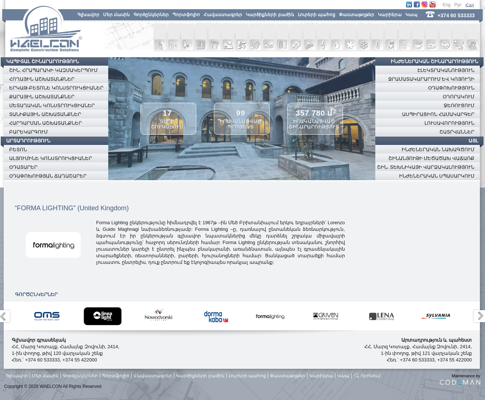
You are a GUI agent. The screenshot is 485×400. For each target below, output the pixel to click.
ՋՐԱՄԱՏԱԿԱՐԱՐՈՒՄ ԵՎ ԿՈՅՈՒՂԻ (431, 79)
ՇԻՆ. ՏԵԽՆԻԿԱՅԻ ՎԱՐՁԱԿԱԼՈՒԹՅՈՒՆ (425, 167)
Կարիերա (390, 14)
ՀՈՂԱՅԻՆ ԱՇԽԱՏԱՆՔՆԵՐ (41, 79)
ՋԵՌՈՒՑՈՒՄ (459, 105)
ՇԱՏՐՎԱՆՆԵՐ (457, 132)
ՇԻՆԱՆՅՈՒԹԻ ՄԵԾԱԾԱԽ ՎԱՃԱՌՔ (431, 158)
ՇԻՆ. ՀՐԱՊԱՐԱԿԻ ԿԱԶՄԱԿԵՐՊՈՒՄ (53, 70)
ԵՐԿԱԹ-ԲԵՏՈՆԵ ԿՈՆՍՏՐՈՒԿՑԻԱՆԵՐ (56, 88)
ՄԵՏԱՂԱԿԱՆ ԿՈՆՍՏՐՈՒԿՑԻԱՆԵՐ (52, 105)
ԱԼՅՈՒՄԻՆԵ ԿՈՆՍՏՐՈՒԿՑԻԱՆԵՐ (50, 158)
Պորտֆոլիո (186, 14)
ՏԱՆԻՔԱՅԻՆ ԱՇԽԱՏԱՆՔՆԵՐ (45, 114)
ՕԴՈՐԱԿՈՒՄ (458, 96)
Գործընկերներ (151, 14)
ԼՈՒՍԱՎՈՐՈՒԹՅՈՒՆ (449, 123)
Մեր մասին (116, 14)
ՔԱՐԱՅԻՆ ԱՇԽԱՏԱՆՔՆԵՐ (41, 96)
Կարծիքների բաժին (270, 14)
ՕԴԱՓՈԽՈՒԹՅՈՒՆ (451, 88)
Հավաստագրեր (223, 14)
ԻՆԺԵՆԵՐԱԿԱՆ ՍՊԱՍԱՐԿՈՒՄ (436, 176)
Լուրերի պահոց (316, 14)
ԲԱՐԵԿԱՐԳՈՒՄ (28, 132)
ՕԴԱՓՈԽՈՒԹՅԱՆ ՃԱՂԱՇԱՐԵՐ (48, 176)
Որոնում (370, 375)
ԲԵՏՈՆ (18, 149)
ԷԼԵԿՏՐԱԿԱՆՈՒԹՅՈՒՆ (445, 70)
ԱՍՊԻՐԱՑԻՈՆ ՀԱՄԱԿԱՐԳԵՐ (438, 114)
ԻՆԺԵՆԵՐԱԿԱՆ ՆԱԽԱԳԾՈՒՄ (438, 149)
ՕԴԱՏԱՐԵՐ (23, 167)
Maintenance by (460, 379)
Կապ (411, 14)
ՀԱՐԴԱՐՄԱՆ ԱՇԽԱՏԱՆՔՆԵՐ (45, 123)
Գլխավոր (88, 14)
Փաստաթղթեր (356, 14)
